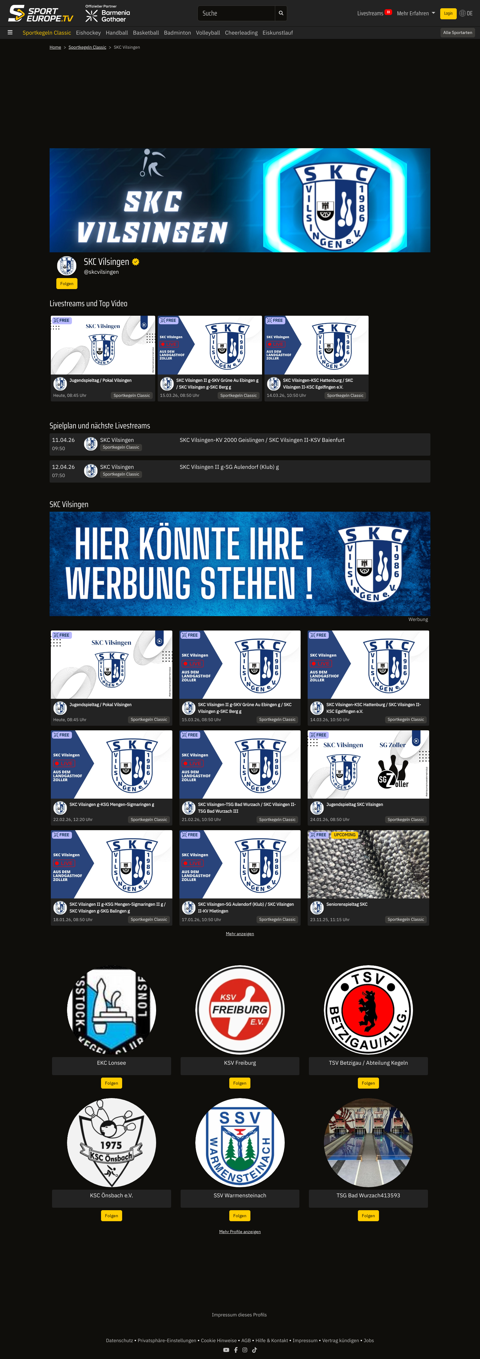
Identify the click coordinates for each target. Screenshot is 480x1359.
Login (448, 13)
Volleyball (208, 32)
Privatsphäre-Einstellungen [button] (167, 1341)
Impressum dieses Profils (239, 1315)
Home (55, 47)
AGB (246, 1341)
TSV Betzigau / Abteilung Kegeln (368, 1063)
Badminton (177, 32)
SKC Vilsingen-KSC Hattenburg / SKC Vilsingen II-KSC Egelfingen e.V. (318, 384)
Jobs (369, 1341)
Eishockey (88, 32)
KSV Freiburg (240, 1063)
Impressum (306, 1341)
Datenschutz (120, 1341)
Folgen (66, 283)
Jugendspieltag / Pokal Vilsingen (100, 380)
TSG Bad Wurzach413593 (368, 1195)
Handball (117, 32)
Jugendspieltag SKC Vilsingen (354, 804)
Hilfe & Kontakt (272, 1341)
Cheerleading (241, 32)
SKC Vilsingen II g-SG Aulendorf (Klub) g (229, 466)
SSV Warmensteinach (240, 1195)
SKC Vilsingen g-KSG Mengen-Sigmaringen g (111, 804)
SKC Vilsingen (117, 439)
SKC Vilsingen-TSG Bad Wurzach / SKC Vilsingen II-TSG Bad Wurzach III (247, 808)
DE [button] (466, 13)
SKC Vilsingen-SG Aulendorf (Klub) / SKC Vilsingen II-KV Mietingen (246, 908)
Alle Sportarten (457, 32)
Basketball (146, 32)
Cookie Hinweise (219, 1341)
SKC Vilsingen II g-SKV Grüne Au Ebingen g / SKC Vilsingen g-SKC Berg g (217, 384)
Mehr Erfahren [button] (413, 13)
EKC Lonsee (111, 1063)
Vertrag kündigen (341, 1341)
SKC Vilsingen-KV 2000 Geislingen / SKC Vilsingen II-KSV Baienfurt (262, 439)
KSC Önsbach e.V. (111, 1195)
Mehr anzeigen (240, 933)
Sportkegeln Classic (47, 32)
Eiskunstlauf (278, 32)
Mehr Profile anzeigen (240, 1231)
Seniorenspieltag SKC (346, 904)
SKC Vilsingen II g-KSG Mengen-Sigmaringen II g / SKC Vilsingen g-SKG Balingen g (117, 908)
